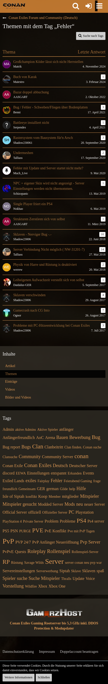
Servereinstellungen (19, 571)
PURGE (25, 531)
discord (9, 473)
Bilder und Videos (18, 397)
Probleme (67, 521)
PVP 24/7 (23, 542)
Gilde (64, 489)
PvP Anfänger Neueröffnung (55, 542)
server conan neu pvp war (83, 563)
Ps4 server (95, 521)
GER (41, 489)
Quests (20, 551)
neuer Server (94, 504)
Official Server (15, 512)
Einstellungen (38, 473)
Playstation (85, 512)
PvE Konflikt (55, 531)
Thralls (66, 579)
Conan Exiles (38, 465)
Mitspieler (89, 496)
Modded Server (50, 504)
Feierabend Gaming (78, 481)
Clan (37, 446)
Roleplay (36, 551)
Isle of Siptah (13, 496)
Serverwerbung (47, 571)
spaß (100, 571)
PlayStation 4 (12, 521)
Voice (90, 578)
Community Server (57, 457)
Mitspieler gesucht (20, 504)
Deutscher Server (83, 466)
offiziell (34, 512)
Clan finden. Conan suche (82, 447)
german (52, 489)
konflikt (31, 497)
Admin (8, 429)
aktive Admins (25, 430)
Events (88, 473)
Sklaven (88, 571)
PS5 (6, 531)
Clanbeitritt (53, 447)
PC (71, 512)
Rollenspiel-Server (84, 552)
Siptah (64, 571)
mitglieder (70, 496)
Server (54, 561)
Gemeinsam (27, 489)
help (72, 489)
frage (97, 481)
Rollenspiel (58, 551)
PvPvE (8, 551)
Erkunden (74, 473)
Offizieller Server (54, 512)
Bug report (11, 447)
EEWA (21, 473)
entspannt (58, 473)
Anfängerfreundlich (19, 437)
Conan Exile (13, 466)
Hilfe (81, 488)
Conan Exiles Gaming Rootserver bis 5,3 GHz (45, 623)
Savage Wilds (34, 563)
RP (6, 562)
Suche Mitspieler (44, 578)
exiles (31, 480)
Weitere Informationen (18, 677)
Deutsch (60, 465)
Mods (70, 504)
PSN (14, 531)
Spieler (9, 578)
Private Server (33, 521)
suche (22, 578)
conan (82, 456)
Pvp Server (90, 542)
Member (55, 497)
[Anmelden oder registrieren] (88, 6)
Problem (51, 521)
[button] (76, 6)
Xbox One (57, 586)
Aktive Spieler (47, 430)
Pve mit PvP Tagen (80, 531)
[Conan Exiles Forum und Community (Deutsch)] (14, 6)
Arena (50, 437)
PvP (8, 541)
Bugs (26, 446)
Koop (42, 496)
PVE (37, 530)
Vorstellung (13, 586)
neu (79, 504)
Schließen (44, 677)
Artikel (10, 366)
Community (30, 456)
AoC (40, 437)
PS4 (81, 520)
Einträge (11, 381)
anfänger (66, 429)
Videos (10, 389)
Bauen (62, 437)
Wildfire (31, 586)
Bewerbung (79, 437)
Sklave (76, 571)
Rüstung (17, 563)
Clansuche (10, 457)
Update (78, 578)
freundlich (10, 489)
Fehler (57, 480)
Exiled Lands (13, 481)
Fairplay (44, 481)
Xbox (42, 586)
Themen (11, 374)
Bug (96, 437)
